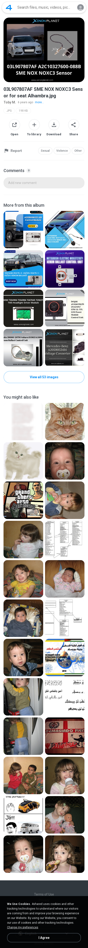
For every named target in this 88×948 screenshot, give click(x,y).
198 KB (23, 110)
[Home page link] (9, 7)
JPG (9, 110)
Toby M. (10, 102)
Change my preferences (22, 927)
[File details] (23, 229)
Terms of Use (44, 894)
